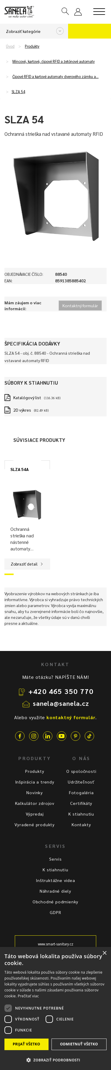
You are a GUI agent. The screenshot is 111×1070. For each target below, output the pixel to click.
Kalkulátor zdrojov (34, 803)
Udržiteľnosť (81, 781)
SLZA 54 (18, 91)
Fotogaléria (81, 792)
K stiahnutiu (81, 813)
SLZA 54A (19, 469)
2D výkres (22, 410)
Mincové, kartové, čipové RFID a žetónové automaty (53, 61)
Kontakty (81, 824)
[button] (55, 1059)
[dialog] (55, 1008)
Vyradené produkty (35, 824)
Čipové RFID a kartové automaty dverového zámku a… (55, 76)
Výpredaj (35, 813)
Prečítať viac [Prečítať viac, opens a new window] (28, 996)
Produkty (32, 46)
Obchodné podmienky (55, 901)
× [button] (104, 953)
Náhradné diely (55, 891)
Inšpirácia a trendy (34, 781)
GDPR (55, 912)
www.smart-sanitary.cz (55, 944)
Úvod (10, 46)
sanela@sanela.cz (61, 703)
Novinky (34, 792)
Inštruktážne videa (55, 880)
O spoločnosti (81, 771)
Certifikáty (81, 803)
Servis (55, 859)
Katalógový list (27, 397)
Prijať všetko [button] (26, 1044)
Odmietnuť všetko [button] (79, 1044)
